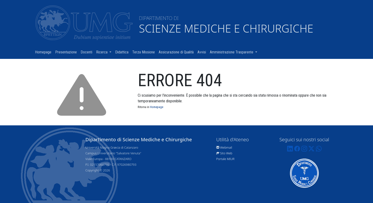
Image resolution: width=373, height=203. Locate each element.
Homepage (44, 51)
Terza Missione (144, 51)
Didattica (122, 51)
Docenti (87, 51)
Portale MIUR (225, 159)
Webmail (226, 147)
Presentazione (67, 51)
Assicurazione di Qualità (177, 51)
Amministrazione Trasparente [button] (234, 51)
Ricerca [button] (104, 51)
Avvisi (202, 51)
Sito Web (226, 153)
